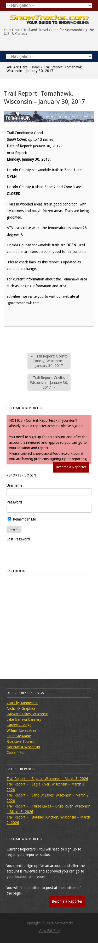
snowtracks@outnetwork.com (56, 453)
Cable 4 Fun (16, 752)
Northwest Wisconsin (23, 747)
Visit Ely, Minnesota (22, 703)
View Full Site (49, 931)
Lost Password (18, 539)
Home (35, 67)
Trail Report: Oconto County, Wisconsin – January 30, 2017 (49, 361)
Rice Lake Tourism (21, 741)
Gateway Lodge (19, 725)
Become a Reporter (71, 467)
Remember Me (22, 519)
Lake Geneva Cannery (24, 719)
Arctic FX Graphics (21, 708)
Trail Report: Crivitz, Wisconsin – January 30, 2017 (49, 382)
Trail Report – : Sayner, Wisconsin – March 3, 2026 (47, 779)
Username (14, 485)
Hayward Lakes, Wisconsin (27, 714)
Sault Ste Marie (19, 736)
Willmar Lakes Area (21, 730)
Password (14, 502)
